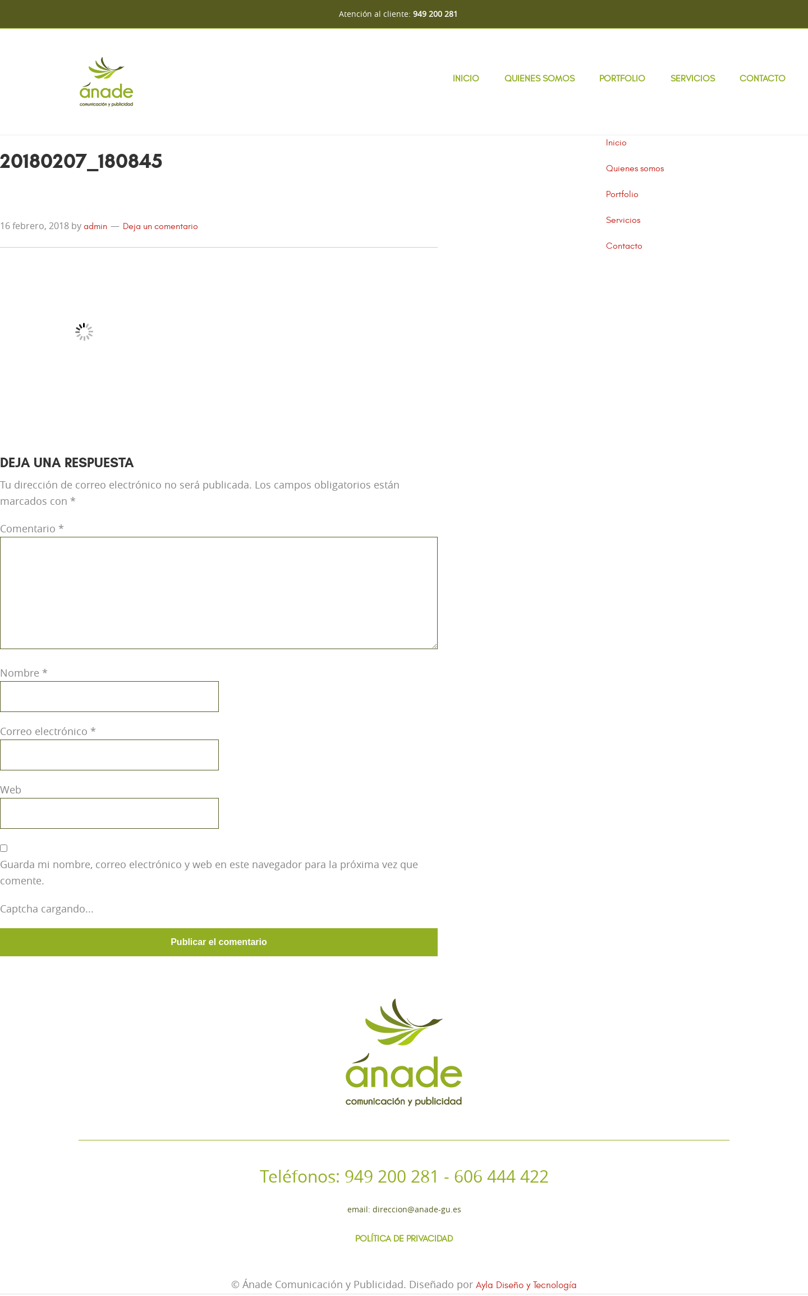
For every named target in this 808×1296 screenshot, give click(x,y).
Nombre (24, 672)
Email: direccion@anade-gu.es (404, 1209)
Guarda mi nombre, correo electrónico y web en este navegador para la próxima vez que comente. (209, 872)
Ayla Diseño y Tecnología (526, 1288)
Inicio (466, 79)
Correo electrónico (48, 731)
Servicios (693, 79)
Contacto (763, 79)
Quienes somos (539, 79)
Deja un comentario (160, 226)
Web (10, 789)
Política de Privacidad (404, 1240)
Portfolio (622, 79)
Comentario (32, 528)
